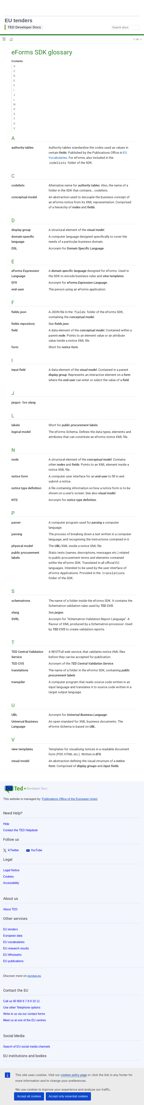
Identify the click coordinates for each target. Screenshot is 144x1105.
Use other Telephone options (21, 1007)
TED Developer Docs (24, 27)
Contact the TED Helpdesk (20, 830)
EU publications (13, 961)
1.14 (136, 39)
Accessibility (11, 883)
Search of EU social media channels (26, 1046)
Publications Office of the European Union (70, 799)
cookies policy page (74, 1075)
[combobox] (125, 27)
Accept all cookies (29, 1096)
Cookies (8, 876)
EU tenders (18, 20)
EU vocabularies (13, 942)
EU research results (16, 948)
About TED (10, 909)
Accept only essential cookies (68, 1096)
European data (12, 935)
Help (6, 823)
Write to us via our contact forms (24, 1013)
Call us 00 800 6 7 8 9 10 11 (21, 1001)
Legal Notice (11, 870)
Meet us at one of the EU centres (24, 1020)
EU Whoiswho (12, 954)
